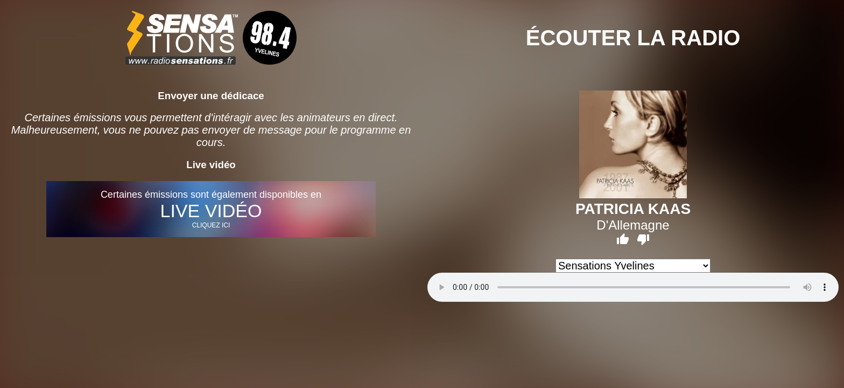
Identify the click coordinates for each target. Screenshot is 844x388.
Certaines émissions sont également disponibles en (210, 209)
